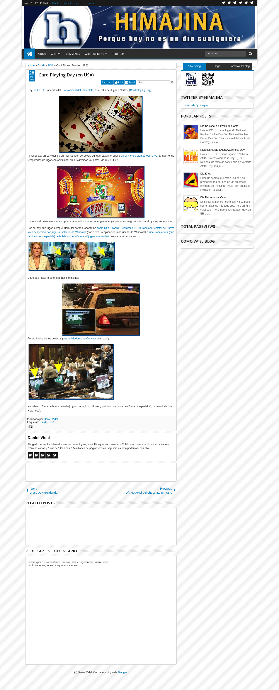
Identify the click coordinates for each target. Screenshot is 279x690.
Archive (56, 53)
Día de (43, 422)
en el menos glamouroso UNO (139, 155)
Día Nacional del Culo (213, 197)
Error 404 (118, 53)
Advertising (194, 66)
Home (29, 53)
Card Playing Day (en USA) (66, 75)
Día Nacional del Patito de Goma (219, 126)
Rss (240, 3)
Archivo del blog (240, 66)
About (54, 3)
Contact (67, 3)
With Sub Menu (94, 53)
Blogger (122, 672)
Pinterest (252, 3)
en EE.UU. (40, 90)
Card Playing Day (140, 90)
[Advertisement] (101, 472)
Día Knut (205, 173)
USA (51, 422)
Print (120, 82)
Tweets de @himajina (195, 105)
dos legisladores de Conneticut (81, 338)
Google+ (235, 3)
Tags (217, 66)
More (78, 3)
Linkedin (246, 3)
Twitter (223, 3)
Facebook (229, 3)
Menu (91, 3)
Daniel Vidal (51, 419)
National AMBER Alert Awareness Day (222, 149)
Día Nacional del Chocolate (77, 90)
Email (132, 82)
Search (250, 54)
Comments (73, 53)
